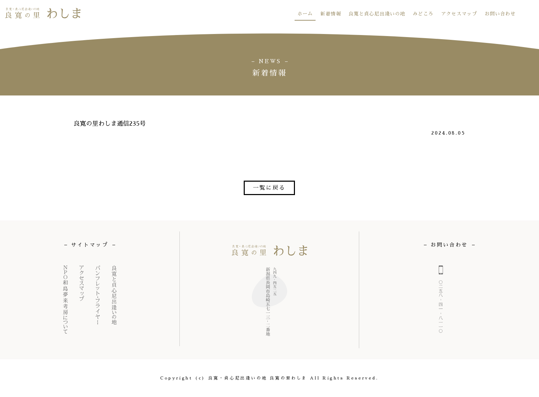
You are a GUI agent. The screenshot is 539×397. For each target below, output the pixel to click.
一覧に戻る (269, 188)
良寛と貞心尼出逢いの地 (377, 13)
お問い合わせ (500, 13)
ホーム (305, 13)
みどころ (423, 13)
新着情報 (330, 13)
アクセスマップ (459, 13)
